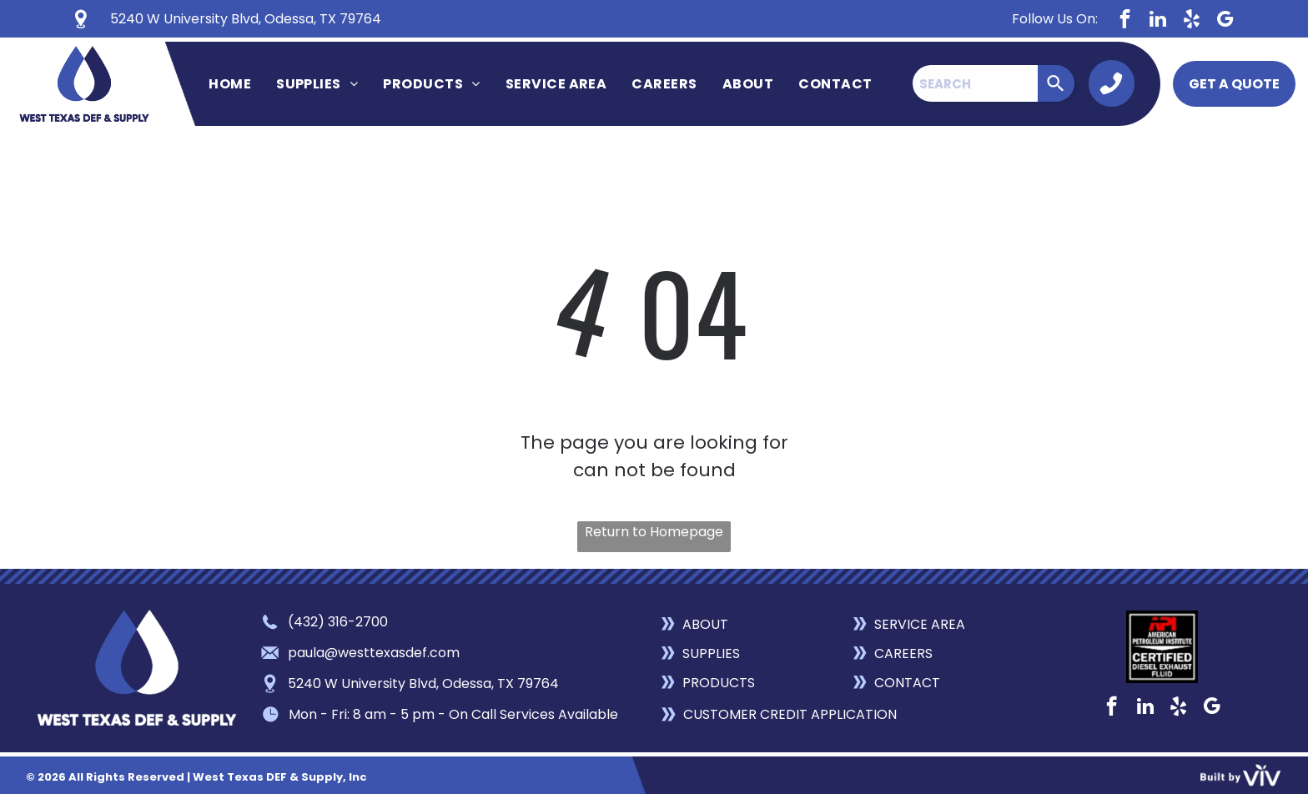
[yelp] (1191, 21)
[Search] (1056, 83)
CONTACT (907, 682)
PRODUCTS (718, 682)
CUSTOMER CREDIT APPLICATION (790, 714)
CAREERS (903, 653)
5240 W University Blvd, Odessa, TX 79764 (423, 683)
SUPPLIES (711, 653)
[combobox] (975, 83)
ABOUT (705, 624)
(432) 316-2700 (338, 621)
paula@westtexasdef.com (374, 652)
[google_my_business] (1225, 21)
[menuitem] (230, 83)
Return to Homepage (654, 531)
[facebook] (1124, 21)
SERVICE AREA (919, 624)
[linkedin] (1158, 21)
